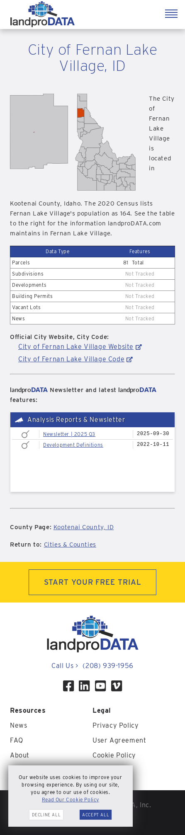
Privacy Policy (115, 725)
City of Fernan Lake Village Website (76, 347)
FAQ (16, 740)
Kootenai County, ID (84, 527)
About (19, 755)
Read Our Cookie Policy (70, 799)
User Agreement (119, 740)
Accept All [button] (95, 814)
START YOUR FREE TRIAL (92, 582)
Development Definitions (73, 445)
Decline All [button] (46, 814)
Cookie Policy (114, 755)
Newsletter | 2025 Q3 (69, 434)
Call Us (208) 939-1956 (92, 666)
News (18, 725)
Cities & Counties (70, 544)
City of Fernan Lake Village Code (71, 359)
